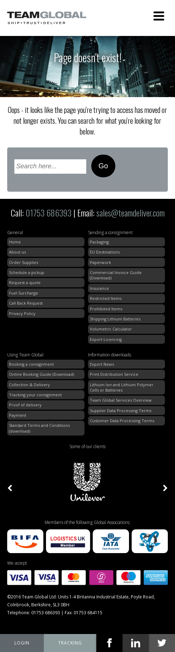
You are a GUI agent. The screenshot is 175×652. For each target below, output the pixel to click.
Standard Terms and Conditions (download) (39, 428)
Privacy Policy (22, 313)
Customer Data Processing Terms (122, 420)
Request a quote (25, 282)
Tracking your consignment (35, 394)
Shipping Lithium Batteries (115, 319)
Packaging (99, 242)
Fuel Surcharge (23, 293)
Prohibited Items (106, 308)
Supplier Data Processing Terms (120, 410)
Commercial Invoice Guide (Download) (116, 275)
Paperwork (100, 262)
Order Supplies (23, 262)
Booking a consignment (31, 364)
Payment (17, 415)
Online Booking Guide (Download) (41, 374)
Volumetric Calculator (111, 329)
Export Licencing (106, 339)
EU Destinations (105, 252)
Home (15, 242)
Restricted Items (105, 298)
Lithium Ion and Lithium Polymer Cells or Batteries (121, 387)
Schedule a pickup (26, 272)
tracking (70, 643)
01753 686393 (49, 212)
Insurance (99, 288)
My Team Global (22, 643)
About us (17, 252)
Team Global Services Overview (121, 400)
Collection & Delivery (29, 384)
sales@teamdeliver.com (130, 212)
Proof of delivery (25, 404)
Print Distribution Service (114, 374)
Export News (102, 364)
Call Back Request (26, 303)
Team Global (46, 18)
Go (103, 166)
